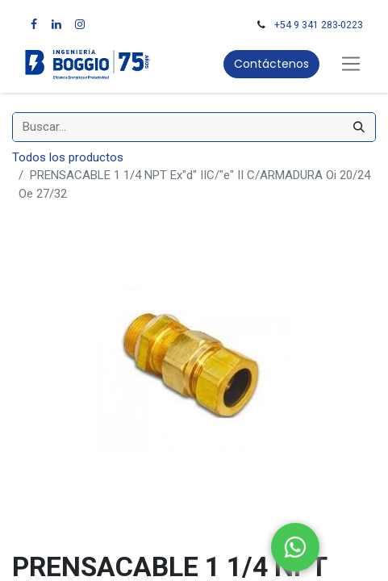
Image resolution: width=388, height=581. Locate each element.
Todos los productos (67, 157)
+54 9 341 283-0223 (318, 25)
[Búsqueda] (359, 127)
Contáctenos (271, 64)
